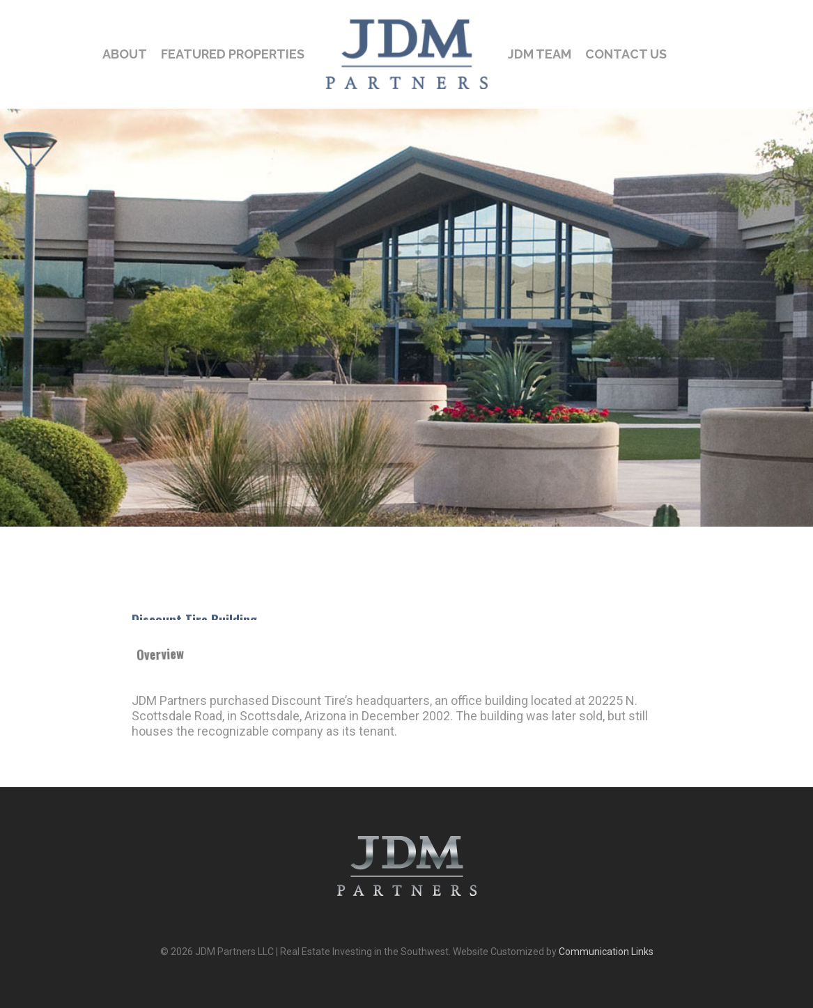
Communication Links (606, 951)
